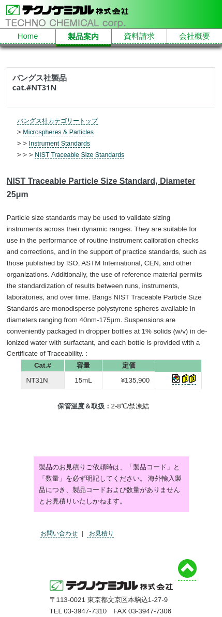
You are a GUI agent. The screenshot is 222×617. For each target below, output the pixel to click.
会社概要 (194, 37)
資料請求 (139, 37)
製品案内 (83, 37)
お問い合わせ (60, 533)
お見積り (104, 533)
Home (28, 37)
